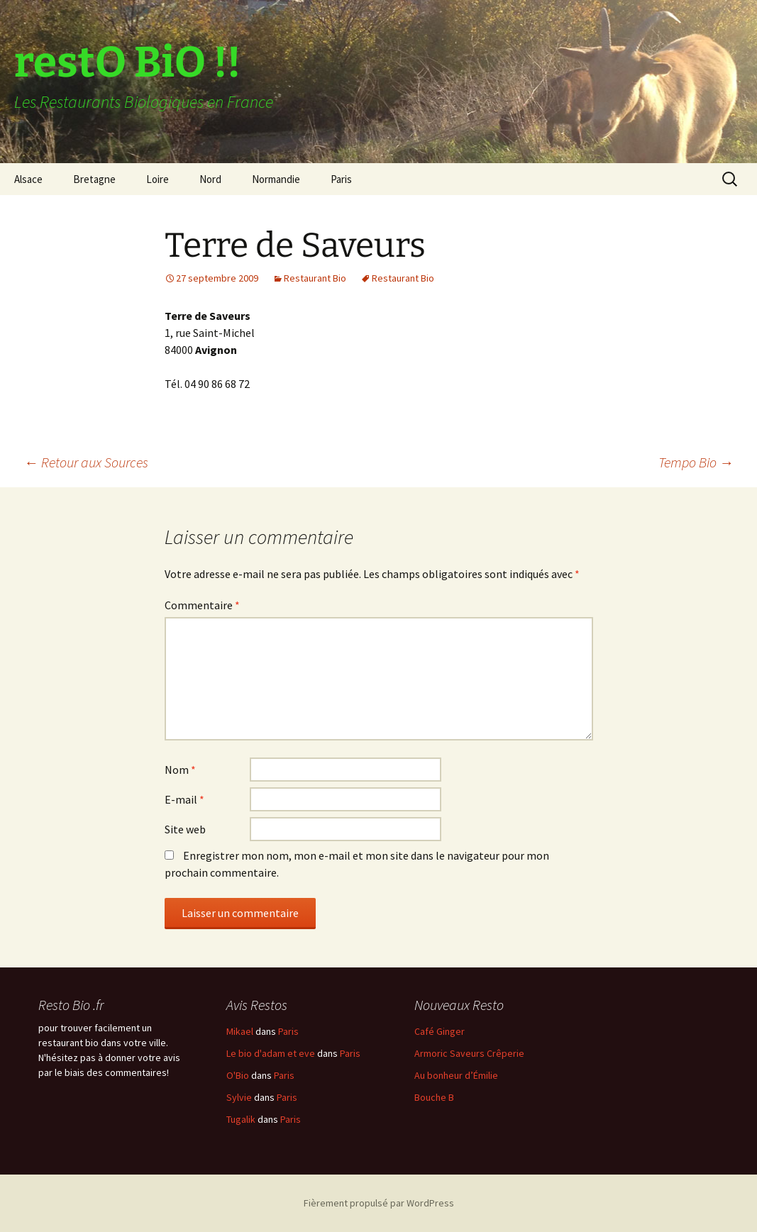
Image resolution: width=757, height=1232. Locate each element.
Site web (185, 829)
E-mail (184, 799)
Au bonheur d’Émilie (456, 1075)
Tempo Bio (696, 462)
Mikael (239, 1031)
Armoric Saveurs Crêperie (469, 1053)
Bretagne (94, 179)
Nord (210, 179)
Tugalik (240, 1119)
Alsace (28, 179)
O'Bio (237, 1075)
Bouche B (434, 1097)
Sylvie (239, 1097)
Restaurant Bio (315, 278)
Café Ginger (439, 1031)
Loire (157, 179)
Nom (180, 769)
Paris (341, 179)
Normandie (276, 179)
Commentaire (202, 605)
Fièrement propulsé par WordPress (379, 1203)
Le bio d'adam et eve (270, 1053)
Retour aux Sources (86, 462)
